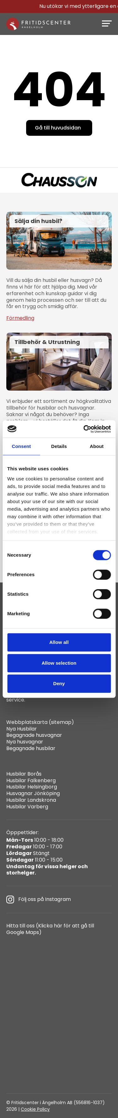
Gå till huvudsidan (58, 127)
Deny (59, 683)
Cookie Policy (35, 1109)
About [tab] (97, 446)
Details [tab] (59, 446)
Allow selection (59, 663)
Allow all (59, 642)
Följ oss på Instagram (38, 899)
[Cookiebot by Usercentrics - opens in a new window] (84, 429)
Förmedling (20, 318)
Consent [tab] (21, 446)
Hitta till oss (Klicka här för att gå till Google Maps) (50, 929)
